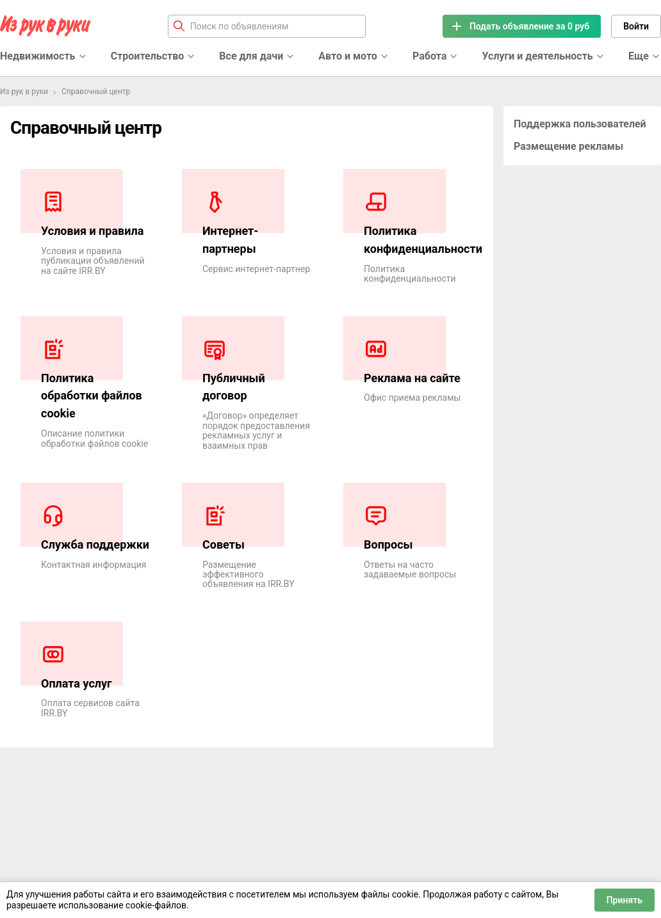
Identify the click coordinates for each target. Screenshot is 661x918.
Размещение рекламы (568, 146)
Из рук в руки (24, 91)
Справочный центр (95, 91)
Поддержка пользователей (580, 124)
